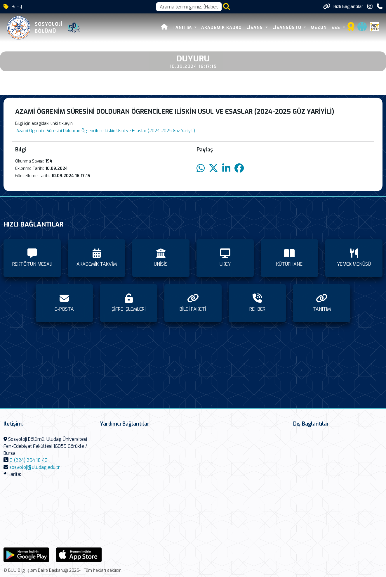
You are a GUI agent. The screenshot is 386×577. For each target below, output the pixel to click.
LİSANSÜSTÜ (287, 27)
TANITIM (183, 27)
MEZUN (319, 27)
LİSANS (255, 27)
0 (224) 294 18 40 (29, 460)
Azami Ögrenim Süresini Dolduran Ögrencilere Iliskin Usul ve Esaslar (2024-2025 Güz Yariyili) (105, 131)
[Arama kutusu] (189, 6)
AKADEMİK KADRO (221, 27)
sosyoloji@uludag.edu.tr (34, 467)
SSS (336, 27)
